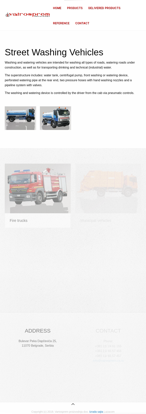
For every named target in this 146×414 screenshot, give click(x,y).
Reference (61, 23)
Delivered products (104, 8)
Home (57, 8)
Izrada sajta (96, 411)
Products (75, 8)
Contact (82, 23)
